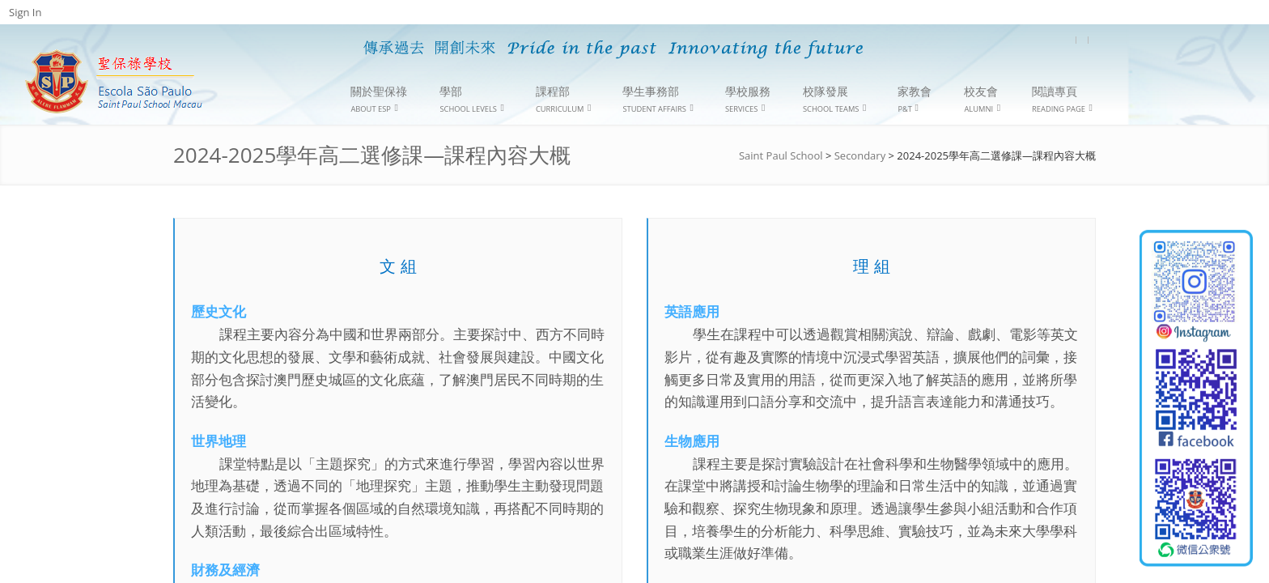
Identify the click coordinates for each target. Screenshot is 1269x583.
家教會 (915, 98)
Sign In (25, 12)
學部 (471, 99)
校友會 (982, 99)
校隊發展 (834, 99)
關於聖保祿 (378, 99)
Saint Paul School (781, 155)
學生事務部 (658, 99)
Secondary (859, 155)
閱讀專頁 (1062, 99)
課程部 (564, 99)
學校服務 (747, 99)
